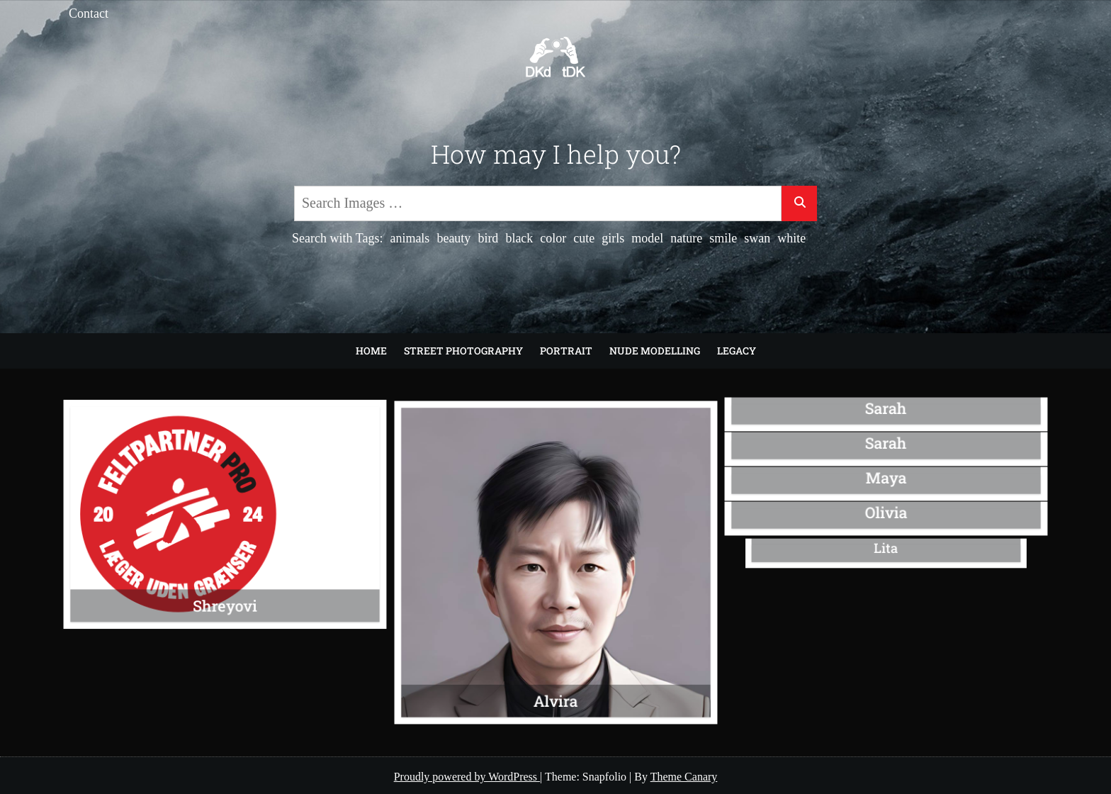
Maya (886, 478)
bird (488, 238)
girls (613, 238)
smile (723, 238)
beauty (453, 238)
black (519, 238)
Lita (885, 548)
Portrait (566, 350)
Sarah (886, 408)
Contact (88, 13)
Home (371, 350)
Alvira (555, 692)
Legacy (736, 350)
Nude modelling (654, 350)
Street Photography (463, 350)
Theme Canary (684, 777)
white (791, 238)
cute (583, 238)
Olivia (886, 512)
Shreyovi (225, 600)
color (553, 238)
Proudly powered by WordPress (467, 777)
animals (409, 238)
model (647, 238)
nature (686, 238)
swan (757, 238)
